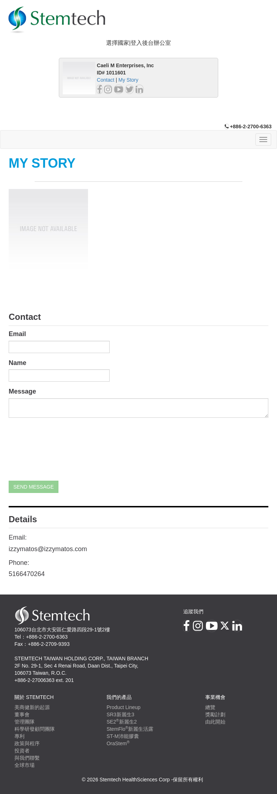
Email (17, 334)
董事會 (22, 714)
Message (22, 391)
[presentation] (38, 449)
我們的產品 (119, 697)
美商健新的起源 (32, 707)
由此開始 (215, 722)
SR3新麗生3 (120, 714)
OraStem (117, 743)
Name (17, 362)
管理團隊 (24, 722)
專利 (19, 736)
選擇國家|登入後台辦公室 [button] (138, 43)
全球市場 (24, 765)
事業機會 (215, 697)
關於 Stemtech (34, 697)
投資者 (22, 751)
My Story (128, 80)
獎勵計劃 (215, 714)
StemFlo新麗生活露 (129, 729)
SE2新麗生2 (121, 722)
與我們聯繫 (27, 758)
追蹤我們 (193, 611)
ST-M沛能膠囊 (122, 736)
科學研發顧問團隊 (34, 729)
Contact (105, 80)
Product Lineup (123, 707)
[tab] (138, 43)
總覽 (210, 707)
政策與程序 (27, 743)
